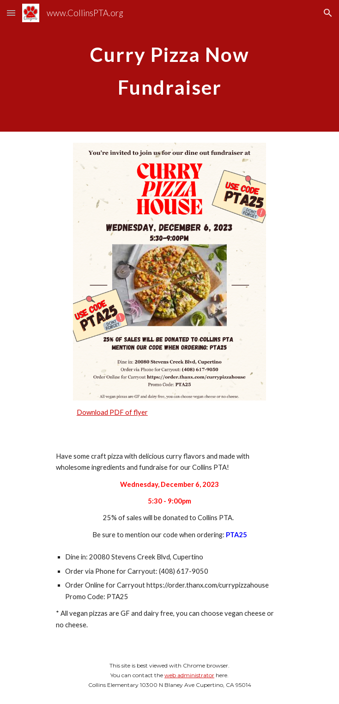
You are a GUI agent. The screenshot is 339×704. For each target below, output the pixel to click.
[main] (169, 66)
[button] (11, 12)
